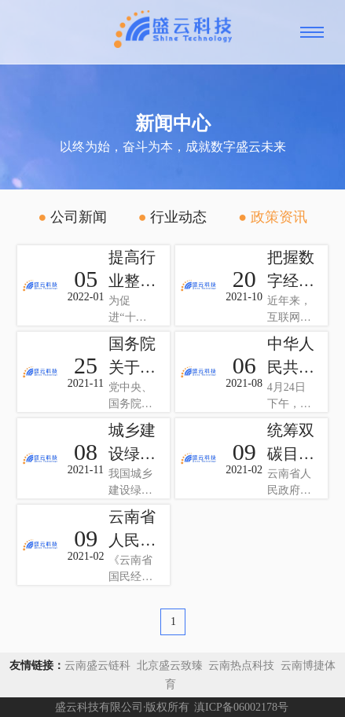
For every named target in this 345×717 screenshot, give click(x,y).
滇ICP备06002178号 (241, 707)
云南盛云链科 (97, 665)
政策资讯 (272, 217)
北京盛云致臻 (169, 665)
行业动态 (172, 217)
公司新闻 (72, 217)
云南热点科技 (242, 665)
